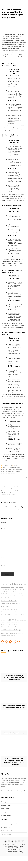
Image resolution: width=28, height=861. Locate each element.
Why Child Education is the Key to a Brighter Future (15, 508)
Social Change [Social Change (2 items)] (3, 626)
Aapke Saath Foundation (16, 846)
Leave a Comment (7, 465)
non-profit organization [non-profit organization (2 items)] (21, 620)
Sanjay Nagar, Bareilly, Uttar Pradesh (15, 824)
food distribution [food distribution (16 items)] (9, 600)
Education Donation (6, 805)
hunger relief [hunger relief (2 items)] (19, 616)
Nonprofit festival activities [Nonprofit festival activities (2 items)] (6, 622)
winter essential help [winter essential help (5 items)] (7, 635)
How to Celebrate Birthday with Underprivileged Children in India (14, 706)
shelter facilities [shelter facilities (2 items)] (21, 624)
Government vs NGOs (6, 477)
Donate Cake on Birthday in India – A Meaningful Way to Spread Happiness (14, 677)
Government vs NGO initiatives (8, 475)
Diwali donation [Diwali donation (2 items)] (7, 591)
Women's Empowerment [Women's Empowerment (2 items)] (18, 635)
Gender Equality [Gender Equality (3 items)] (15, 612)
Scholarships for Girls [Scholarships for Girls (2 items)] (13, 624)
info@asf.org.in (8, 831)
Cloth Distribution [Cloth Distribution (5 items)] (6, 589)
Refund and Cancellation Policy (14, 849)
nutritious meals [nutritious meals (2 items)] (15, 622)
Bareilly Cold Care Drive (9, 503)
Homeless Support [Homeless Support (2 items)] (12, 616)
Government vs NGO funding (8, 473)
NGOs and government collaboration (10, 485)
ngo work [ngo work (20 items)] (11, 619)
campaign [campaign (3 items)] (13, 587)
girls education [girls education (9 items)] (14, 614)
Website (3, 565)
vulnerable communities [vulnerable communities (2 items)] (18, 633)
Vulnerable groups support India (9, 494)
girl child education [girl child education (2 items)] (5, 614)
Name (3, 549)
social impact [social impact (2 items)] (9, 626)
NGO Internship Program (11, 853)
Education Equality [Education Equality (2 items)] (18, 593)
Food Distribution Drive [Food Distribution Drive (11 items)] (10, 604)
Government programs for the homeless (11, 469)
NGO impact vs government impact (10, 481)
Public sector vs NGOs (6, 492)
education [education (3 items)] (3, 593)
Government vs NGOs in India (19, 477)
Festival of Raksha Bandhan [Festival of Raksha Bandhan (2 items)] (6, 597)
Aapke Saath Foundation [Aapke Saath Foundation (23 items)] (13, 584)
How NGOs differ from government (9, 479)
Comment (4, 528)
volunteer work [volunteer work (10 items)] (7, 633)
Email (3, 557)
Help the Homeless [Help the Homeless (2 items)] (4, 616)
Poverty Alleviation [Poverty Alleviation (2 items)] (5, 624)
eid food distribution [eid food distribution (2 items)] (13, 595)
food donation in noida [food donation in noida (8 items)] (9, 609)
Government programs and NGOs (11, 467)
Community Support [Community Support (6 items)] (18, 589)
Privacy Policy (19, 848)
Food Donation (5, 808)
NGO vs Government (6, 483)
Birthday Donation (6, 812)
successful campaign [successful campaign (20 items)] (11, 629)
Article (15, 465)
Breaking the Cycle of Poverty (14, 733)
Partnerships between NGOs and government (12, 490)
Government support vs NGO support (10, 471)
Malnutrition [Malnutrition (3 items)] (4, 620)
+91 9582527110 (9, 827)
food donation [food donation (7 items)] (6, 607)
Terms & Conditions (9, 848)
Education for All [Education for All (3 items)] (4, 595)
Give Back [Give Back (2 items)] (22, 614)
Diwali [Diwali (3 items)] (2, 591)
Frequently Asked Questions (14, 851)
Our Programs (5, 801)
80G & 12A (21, 853)
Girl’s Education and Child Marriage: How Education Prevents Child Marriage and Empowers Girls (14, 761)
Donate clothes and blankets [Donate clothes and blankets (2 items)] (16, 591)
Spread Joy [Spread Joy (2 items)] (15, 626)
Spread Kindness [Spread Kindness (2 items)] (21, 626)
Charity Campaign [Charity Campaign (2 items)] (19, 587)
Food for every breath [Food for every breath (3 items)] (6, 612)
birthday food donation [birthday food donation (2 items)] (5, 587)
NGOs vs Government (6, 489)
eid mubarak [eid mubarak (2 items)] (20, 595)
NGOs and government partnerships (10, 487)
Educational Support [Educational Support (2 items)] (10, 593)
